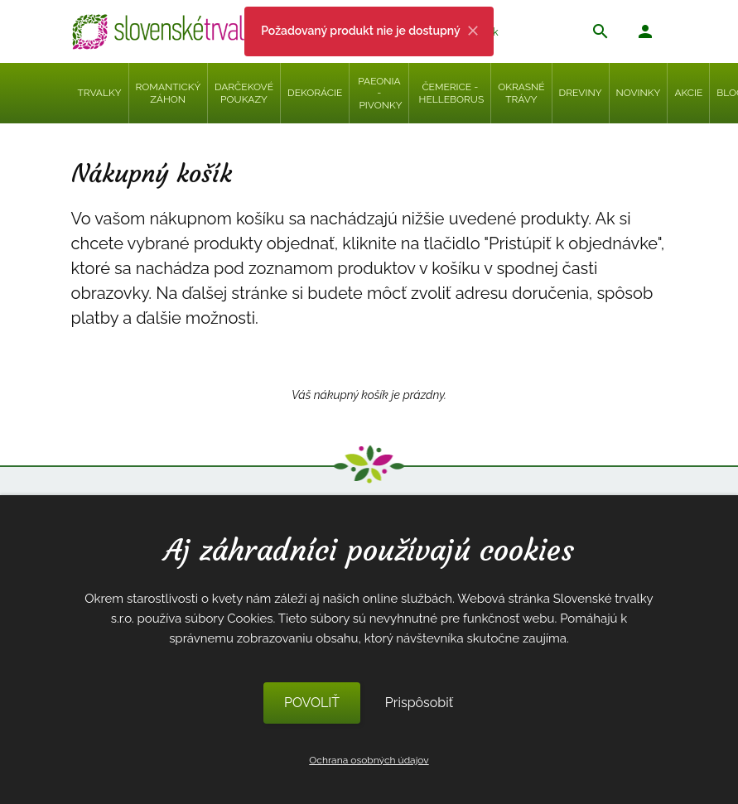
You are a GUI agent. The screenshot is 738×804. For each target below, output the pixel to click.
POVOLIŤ (312, 702)
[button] (645, 33)
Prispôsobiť (419, 702)
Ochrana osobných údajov (368, 760)
